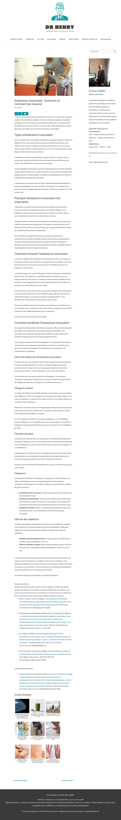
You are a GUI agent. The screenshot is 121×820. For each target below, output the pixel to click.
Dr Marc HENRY (97, 91)
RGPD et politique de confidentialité (52, 800)
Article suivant (68, 780)
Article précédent (19, 780)
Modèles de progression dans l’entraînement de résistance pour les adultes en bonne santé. (45, 654)
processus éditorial (25, 593)
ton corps (17, 107)
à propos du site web (74, 800)
